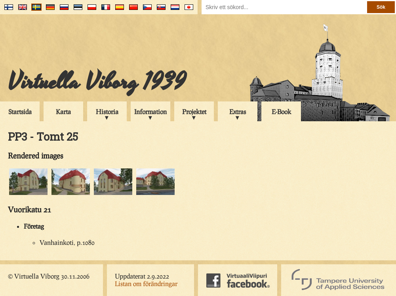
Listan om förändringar (146, 283)
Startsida (20, 111)
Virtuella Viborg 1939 (97, 82)
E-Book (281, 111)
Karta (63, 111)
